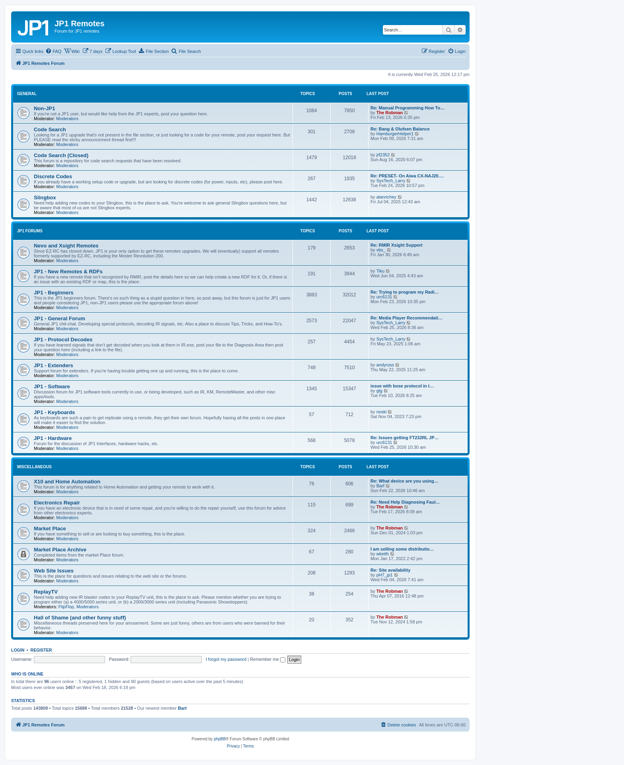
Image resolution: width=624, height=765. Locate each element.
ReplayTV (46, 592)
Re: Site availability (390, 570)
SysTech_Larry (391, 180)
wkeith (382, 553)
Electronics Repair (57, 503)
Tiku (380, 271)
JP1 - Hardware (53, 438)
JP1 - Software (52, 386)
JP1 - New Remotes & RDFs (68, 271)
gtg (379, 390)
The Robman (389, 112)
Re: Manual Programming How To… (407, 107)
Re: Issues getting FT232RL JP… (404, 437)
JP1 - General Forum (59, 318)
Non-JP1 (44, 108)
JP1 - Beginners (54, 293)
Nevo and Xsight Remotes (66, 246)
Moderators (67, 118)
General (27, 93)
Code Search (50, 129)
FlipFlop (66, 606)
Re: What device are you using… (404, 481)
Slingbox (45, 197)
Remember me (267, 659)
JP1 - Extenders (53, 365)
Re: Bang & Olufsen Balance (400, 129)
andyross (385, 364)
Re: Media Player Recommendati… (406, 317)
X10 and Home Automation (67, 482)
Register (41, 650)
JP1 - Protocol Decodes (63, 340)
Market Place (50, 528)
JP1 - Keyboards (54, 412)
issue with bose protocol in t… (402, 385)
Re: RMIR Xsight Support (396, 245)
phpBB (220, 739)
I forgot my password (226, 659)
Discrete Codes (53, 176)
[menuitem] (53, 51)
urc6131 (384, 296)
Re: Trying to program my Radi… (404, 292)
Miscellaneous (34, 467)
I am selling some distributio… (402, 549)
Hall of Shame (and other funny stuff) (80, 618)
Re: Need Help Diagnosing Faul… (405, 502)
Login (17, 650)
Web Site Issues (54, 571)
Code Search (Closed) (61, 155)
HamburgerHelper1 (395, 133)
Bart (182, 708)
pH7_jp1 (384, 574)
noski (381, 411)
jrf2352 (383, 154)
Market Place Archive (60, 550)
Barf (380, 485)
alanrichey (386, 197)
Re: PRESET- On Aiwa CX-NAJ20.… (407, 175)
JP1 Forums (30, 231)
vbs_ (381, 249)
